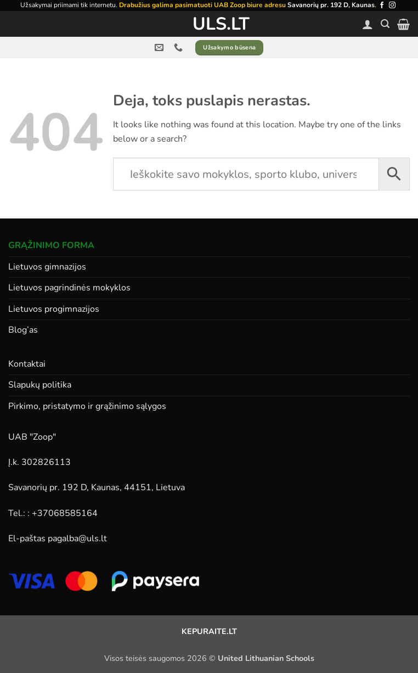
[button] (385, 24)
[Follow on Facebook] (382, 5)
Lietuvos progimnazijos (53, 309)
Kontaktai (27, 364)
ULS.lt (209, 24)
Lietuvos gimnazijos (47, 267)
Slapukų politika (39, 385)
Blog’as (23, 330)
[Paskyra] (367, 24)
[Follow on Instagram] (392, 5)
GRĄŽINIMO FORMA (51, 245)
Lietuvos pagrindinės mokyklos (69, 288)
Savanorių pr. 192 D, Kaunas (331, 5)
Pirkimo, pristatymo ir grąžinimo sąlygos (87, 406)
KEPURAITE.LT (209, 631)
